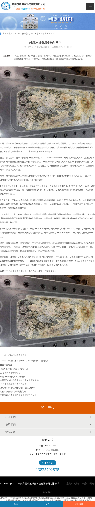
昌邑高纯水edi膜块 (48, 498)
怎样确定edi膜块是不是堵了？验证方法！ (18, 395)
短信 (47, 504)
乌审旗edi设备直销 (17, 498)
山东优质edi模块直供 (76, 498)
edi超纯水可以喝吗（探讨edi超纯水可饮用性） (28, 361)
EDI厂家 (16, 34)
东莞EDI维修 (88, 483)
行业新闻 (26, 34)
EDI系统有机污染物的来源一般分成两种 (17, 388)
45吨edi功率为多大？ (17, 355)
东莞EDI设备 (72, 483)
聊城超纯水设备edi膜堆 (16, 500)
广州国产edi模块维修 (71, 500)
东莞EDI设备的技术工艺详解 (12, 377)
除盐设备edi (62, 498)
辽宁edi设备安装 (44, 500)
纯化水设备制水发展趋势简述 (13, 391)
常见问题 (10, 432)
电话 (16, 504)
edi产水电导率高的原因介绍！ (13, 384)
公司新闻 (10, 424)
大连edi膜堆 (56, 500)
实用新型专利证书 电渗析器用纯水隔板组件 (19, 380)
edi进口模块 (32, 500)
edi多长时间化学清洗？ (10, 373)
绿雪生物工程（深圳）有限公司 (14, 369)
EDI (23, 6)
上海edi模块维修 (33, 498)
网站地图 (47, 492)
